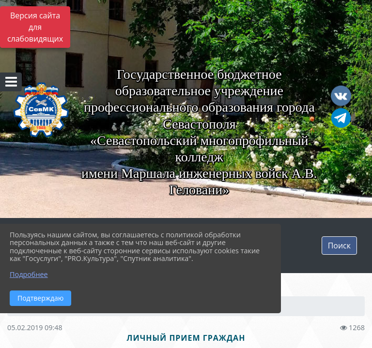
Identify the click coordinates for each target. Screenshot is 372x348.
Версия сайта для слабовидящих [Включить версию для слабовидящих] (35, 27)
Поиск (339, 245)
